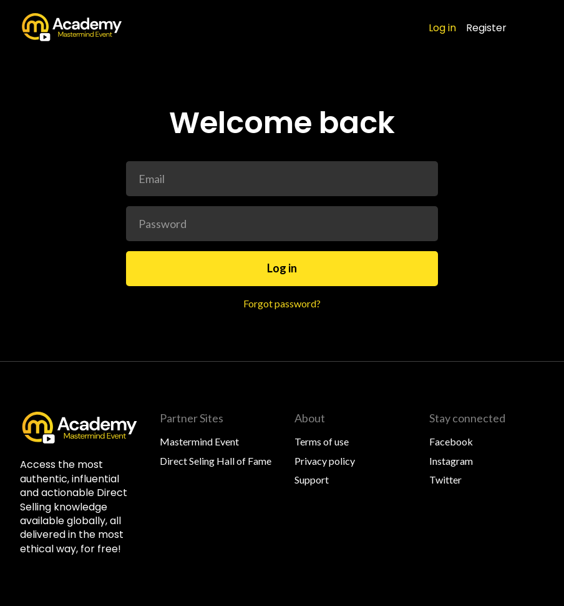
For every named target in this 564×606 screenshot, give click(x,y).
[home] (72, 27)
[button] (535, 27)
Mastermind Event (199, 441)
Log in (442, 28)
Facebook (451, 441)
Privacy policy (324, 461)
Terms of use (321, 441)
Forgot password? (282, 303)
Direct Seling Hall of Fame (215, 461)
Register (486, 28)
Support (311, 479)
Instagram (451, 461)
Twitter (445, 479)
